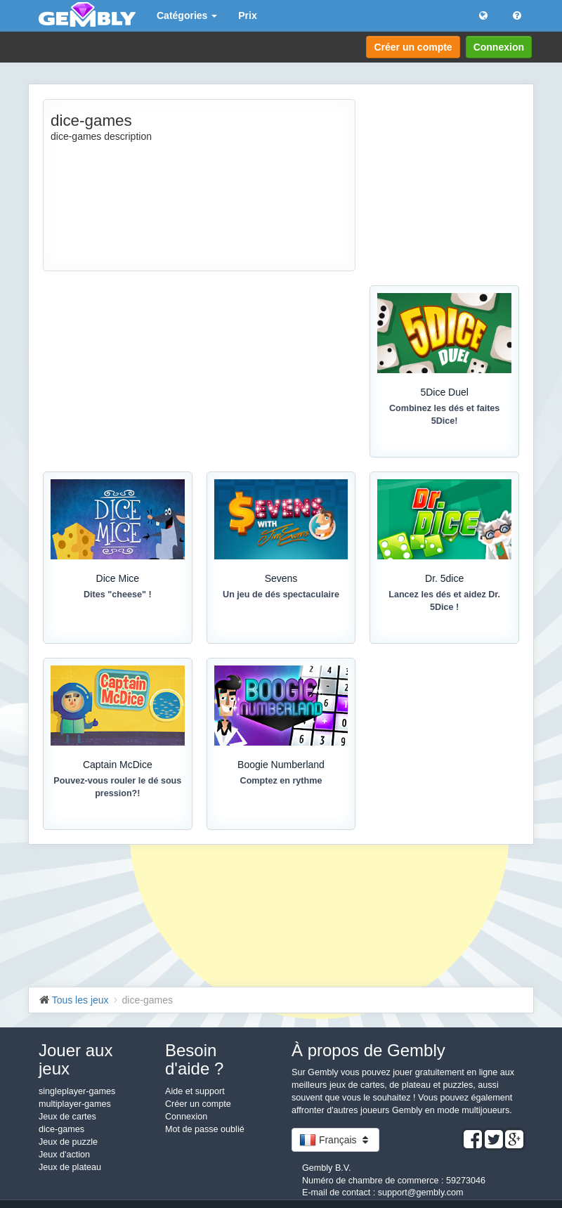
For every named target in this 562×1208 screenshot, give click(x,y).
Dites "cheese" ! (118, 594)
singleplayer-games (77, 1091)
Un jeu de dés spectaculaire (281, 594)
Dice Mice (117, 578)
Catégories (187, 15)
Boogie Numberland (281, 764)
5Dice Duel (444, 392)
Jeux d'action (64, 1155)
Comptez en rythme (281, 781)
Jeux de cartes (67, 1117)
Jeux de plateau (70, 1167)
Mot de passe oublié (204, 1129)
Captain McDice (117, 764)
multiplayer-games (75, 1104)
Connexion (498, 47)
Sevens (281, 578)
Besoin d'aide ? (194, 1059)
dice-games (61, 1129)
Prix (247, 15)
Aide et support (195, 1091)
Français (335, 1139)
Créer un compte (413, 47)
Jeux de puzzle (68, 1142)
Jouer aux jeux (75, 1059)
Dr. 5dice (444, 578)
